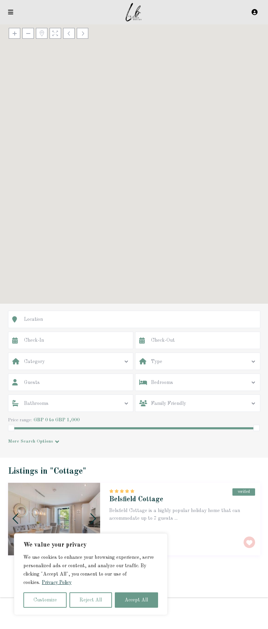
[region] (91, 574)
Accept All (136, 600)
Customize (45, 600)
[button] (134, 155)
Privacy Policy (57, 582)
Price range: (20, 420)
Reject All (91, 600)
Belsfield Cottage (136, 499)
